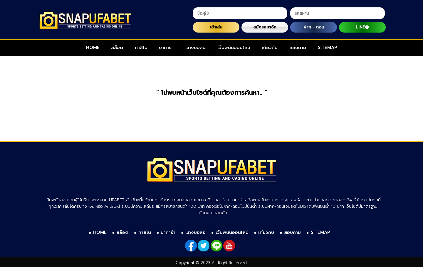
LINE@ (362, 27)
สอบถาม (297, 47)
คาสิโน (141, 47)
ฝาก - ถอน (313, 27)
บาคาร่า (166, 47)
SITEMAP (327, 47)
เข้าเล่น (216, 27)
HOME (93, 47)
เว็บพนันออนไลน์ (233, 47)
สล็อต (117, 47)
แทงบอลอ (195, 47)
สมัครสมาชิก (264, 27)
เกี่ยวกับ (270, 47)
